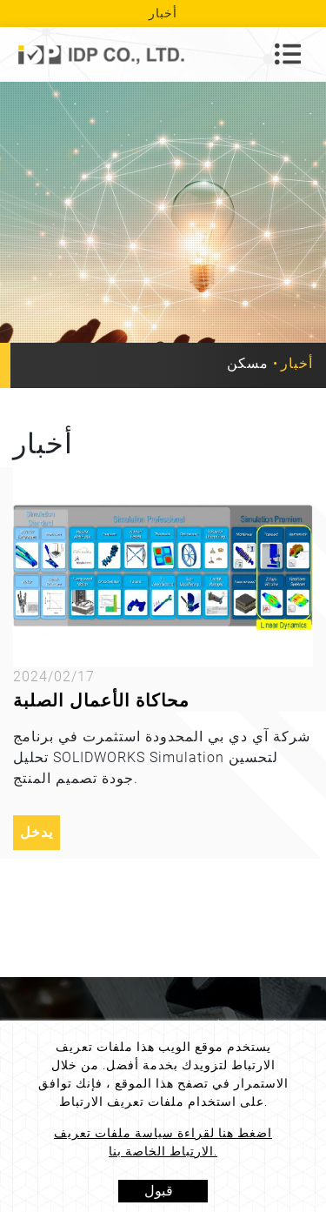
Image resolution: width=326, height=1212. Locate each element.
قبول (158, 1190)
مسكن (248, 363)
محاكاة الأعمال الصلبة (101, 700)
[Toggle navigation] (287, 54)
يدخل (36, 832)
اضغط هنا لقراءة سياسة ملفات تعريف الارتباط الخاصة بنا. (163, 1142)
